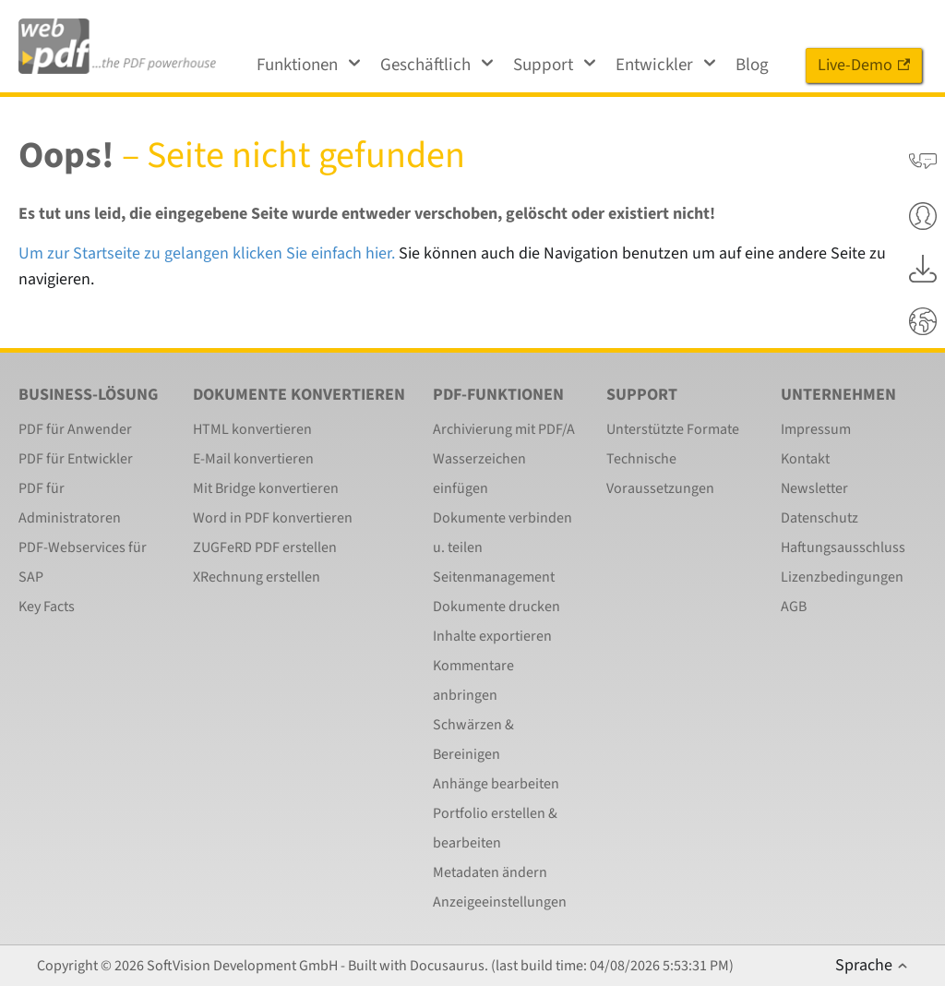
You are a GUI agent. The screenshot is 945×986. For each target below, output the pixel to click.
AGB (794, 606)
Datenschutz (819, 518)
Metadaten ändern (490, 872)
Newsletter (814, 488)
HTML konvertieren (252, 429)
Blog (752, 65)
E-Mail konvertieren (253, 459)
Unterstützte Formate (672, 429)
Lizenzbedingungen (842, 577)
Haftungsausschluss (843, 547)
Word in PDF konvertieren (273, 518)
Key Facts (46, 606)
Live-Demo (864, 65)
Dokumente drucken (496, 606)
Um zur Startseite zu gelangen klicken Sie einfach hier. (206, 253)
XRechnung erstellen (256, 577)
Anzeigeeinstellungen (500, 902)
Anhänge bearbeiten (496, 784)
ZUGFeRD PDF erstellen (265, 547)
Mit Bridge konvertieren (266, 488)
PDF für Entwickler (75, 459)
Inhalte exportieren (492, 636)
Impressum (816, 429)
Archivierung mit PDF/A (504, 429)
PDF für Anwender (75, 429)
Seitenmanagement (494, 577)
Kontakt (805, 459)
